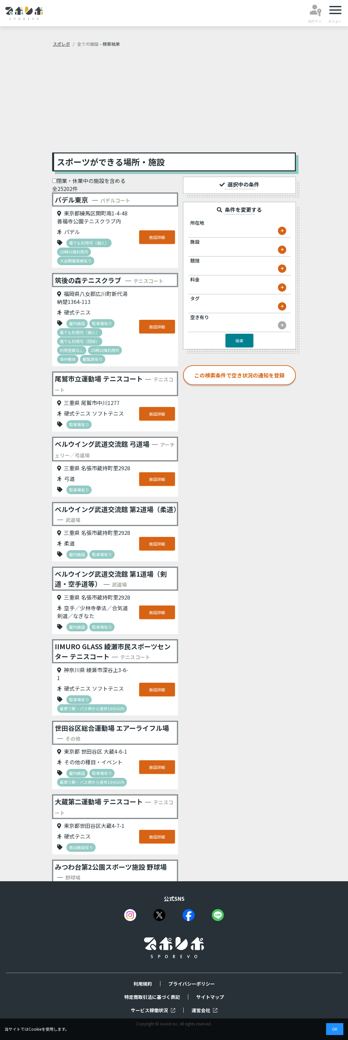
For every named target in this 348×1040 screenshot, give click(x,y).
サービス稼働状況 (153, 1010)
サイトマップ (210, 997)
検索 (239, 340)
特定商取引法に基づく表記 (152, 997)
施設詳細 (157, 237)
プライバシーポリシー (191, 983)
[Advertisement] (174, 102)
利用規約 (142, 983)
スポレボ (61, 44)
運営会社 (205, 1010)
